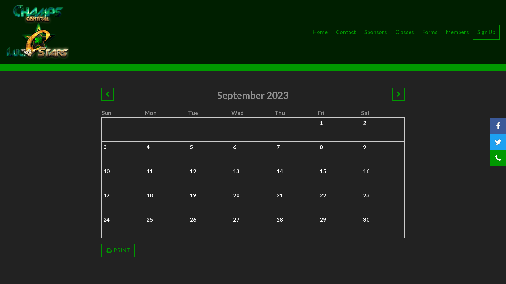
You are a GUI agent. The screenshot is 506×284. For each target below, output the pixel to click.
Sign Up (486, 32)
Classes (404, 32)
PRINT (118, 250)
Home (320, 32)
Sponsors (375, 32)
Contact (346, 32)
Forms (430, 32)
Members (457, 32)
